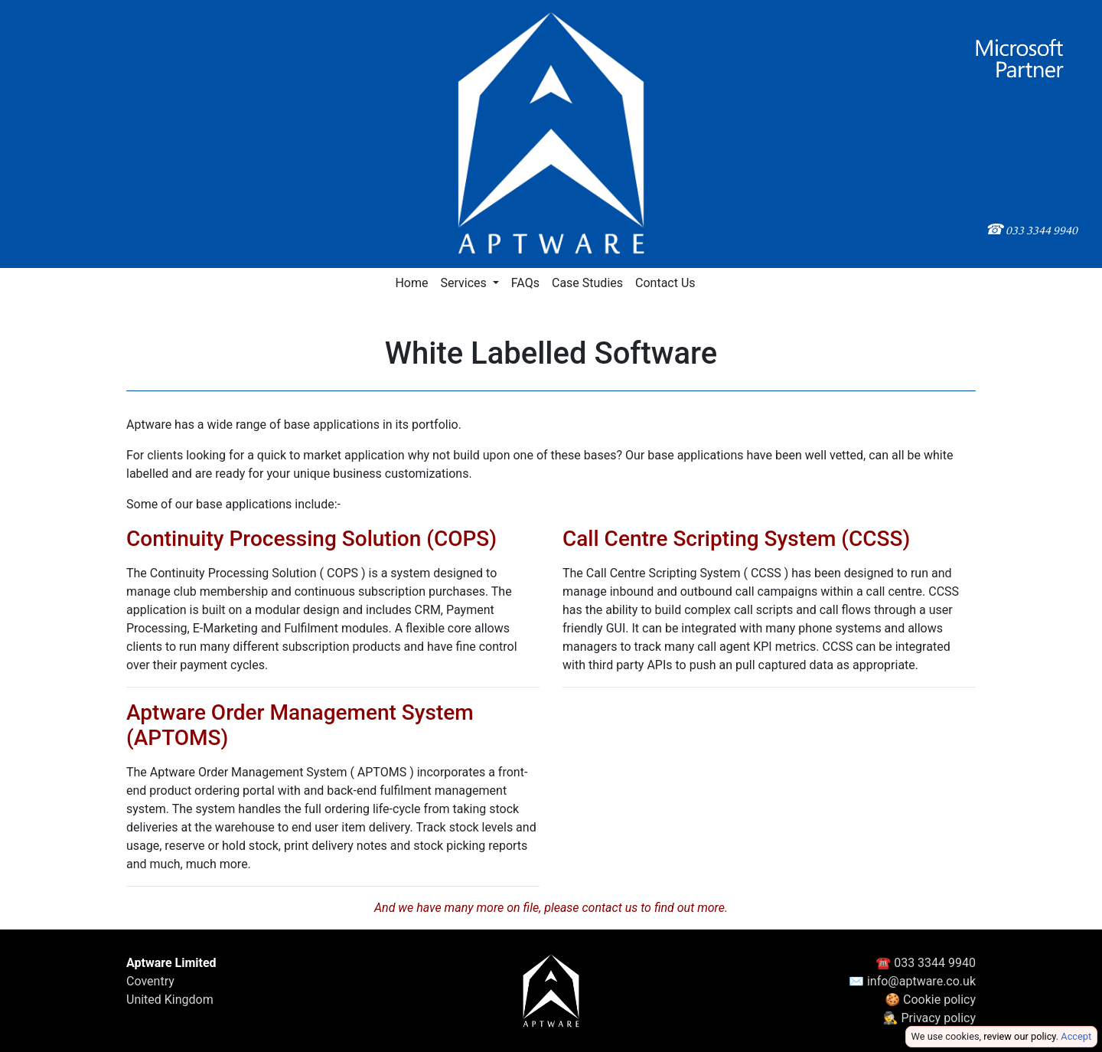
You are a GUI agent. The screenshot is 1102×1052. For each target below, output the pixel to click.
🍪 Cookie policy (930, 999)
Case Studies (587, 283)
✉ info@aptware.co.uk (912, 981)
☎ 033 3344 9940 (925, 963)
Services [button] (464, 283)
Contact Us (665, 283)
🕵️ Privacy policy (929, 1018)
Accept (1076, 1036)
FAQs (525, 283)
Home (411, 283)
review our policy (1019, 1036)
